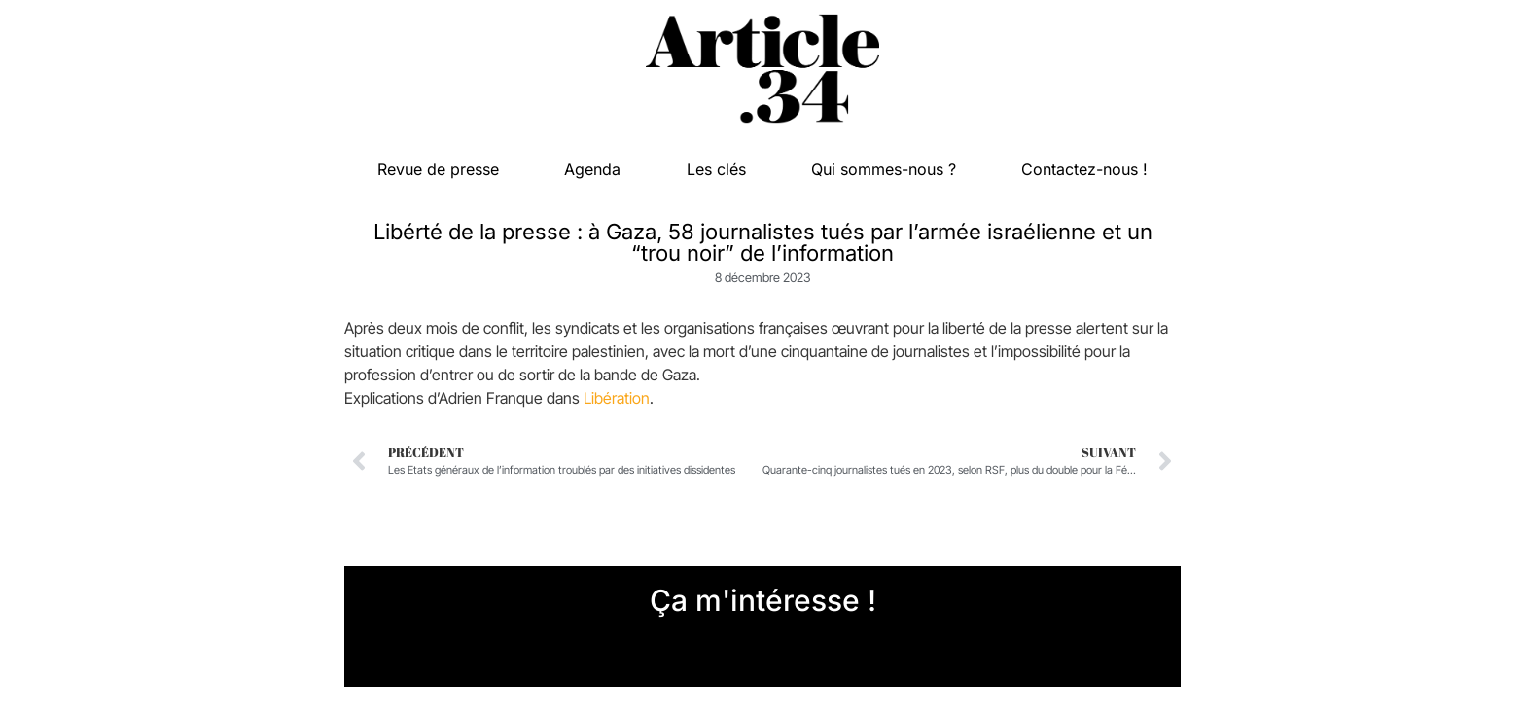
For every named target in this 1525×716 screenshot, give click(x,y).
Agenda (592, 169)
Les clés (716, 169)
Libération (617, 398)
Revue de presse (438, 169)
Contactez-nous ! (1084, 169)
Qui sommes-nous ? (883, 169)
